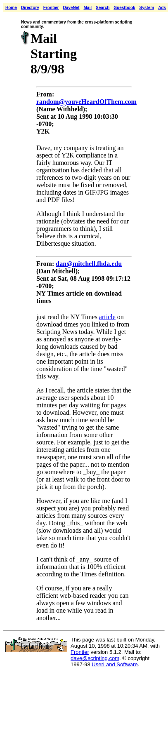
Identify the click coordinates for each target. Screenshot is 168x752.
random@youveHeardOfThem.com (86, 101)
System (147, 7)
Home (11, 7)
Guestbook (124, 7)
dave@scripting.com (95, 658)
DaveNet (71, 7)
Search (102, 7)
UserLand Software (114, 664)
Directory (30, 7)
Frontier (51, 7)
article (107, 316)
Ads (162, 7)
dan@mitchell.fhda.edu (89, 263)
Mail (88, 7)
